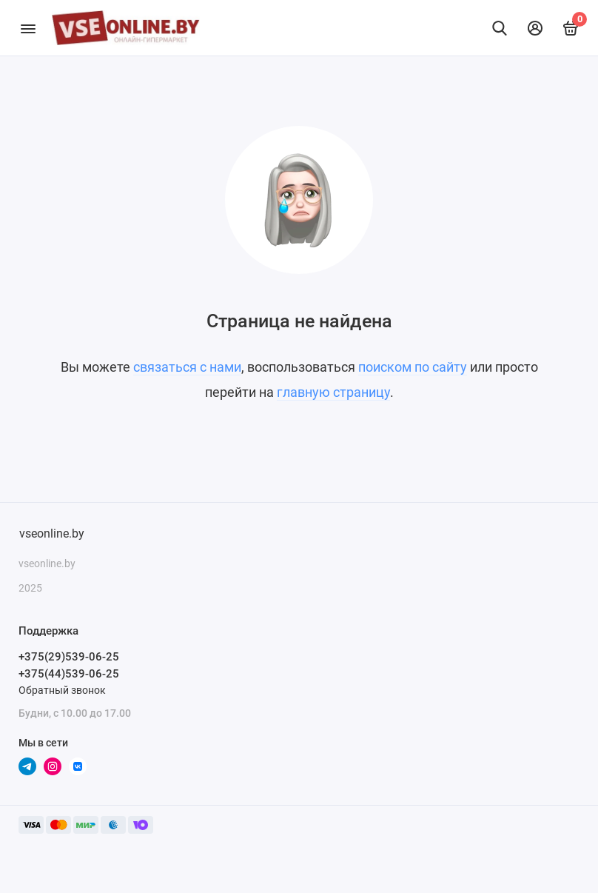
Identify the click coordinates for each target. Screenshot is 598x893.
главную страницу (333, 392)
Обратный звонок (62, 690)
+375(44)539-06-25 (69, 673)
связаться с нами (187, 367)
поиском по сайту (412, 367)
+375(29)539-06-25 (69, 656)
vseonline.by (51, 533)
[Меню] (28, 28)
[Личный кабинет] (535, 28)
